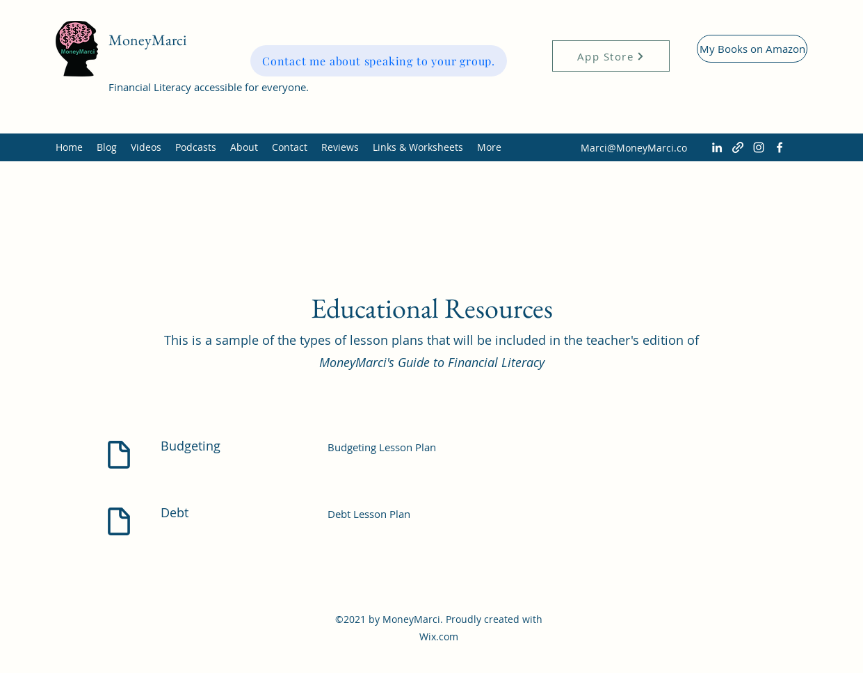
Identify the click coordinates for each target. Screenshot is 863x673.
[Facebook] (780, 147)
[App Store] (611, 56)
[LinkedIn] (717, 147)
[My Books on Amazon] (752, 49)
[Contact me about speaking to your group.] (378, 60)
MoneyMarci (147, 40)
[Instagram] (759, 147)
